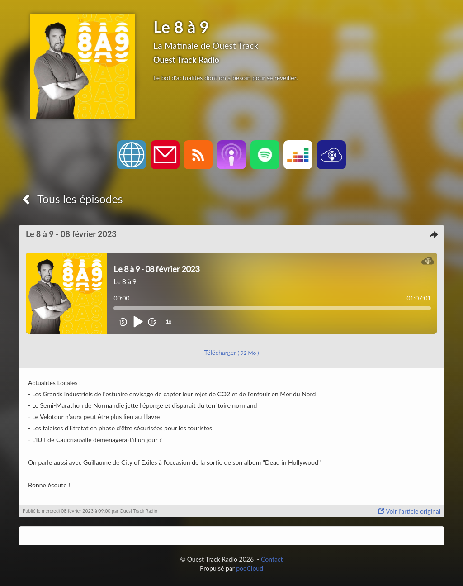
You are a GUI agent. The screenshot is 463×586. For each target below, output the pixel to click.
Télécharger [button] (231, 352)
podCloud (249, 568)
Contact (272, 559)
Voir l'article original (409, 511)
